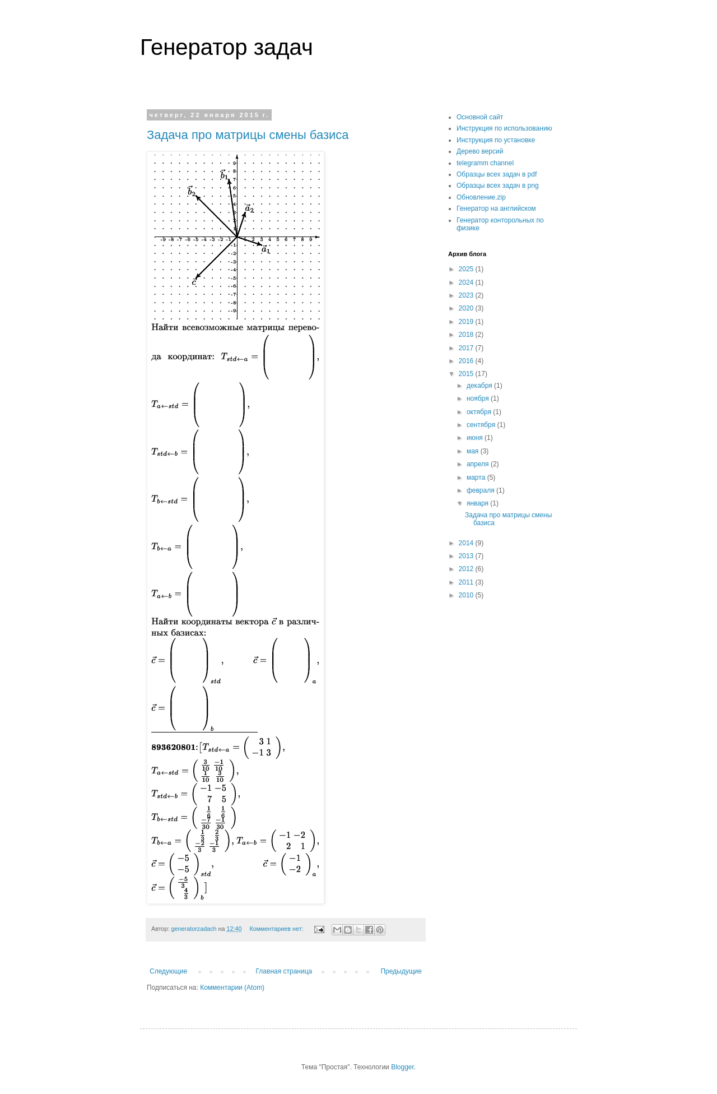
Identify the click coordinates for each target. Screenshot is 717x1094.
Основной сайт (480, 117)
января (478, 503)
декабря (480, 386)
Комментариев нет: (277, 928)
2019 (467, 322)
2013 (467, 556)
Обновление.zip (481, 197)
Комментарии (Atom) (232, 987)
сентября (482, 425)
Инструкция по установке (496, 140)
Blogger (402, 1067)
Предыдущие (401, 971)
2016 (467, 361)
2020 (467, 308)
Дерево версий (480, 151)
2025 (467, 269)
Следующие (168, 971)
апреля (479, 464)
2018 (467, 335)
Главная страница (284, 971)
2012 (467, 569)
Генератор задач (226, 47)
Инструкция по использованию (504, 128)
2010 (467, 595)
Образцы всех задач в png (498, 185)
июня (476, 438)
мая (474, 451)
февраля (481, 490)
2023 (467, 295)
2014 (467, 543)
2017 (467, 348)
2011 (467, 582)
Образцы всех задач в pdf (497, 174)
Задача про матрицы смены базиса (248, 135)
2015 (467, 374)
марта (477, 477)
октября (480, 412)
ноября (479, 398)
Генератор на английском (496, 208)
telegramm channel (485, 163)
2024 (467, 282)
